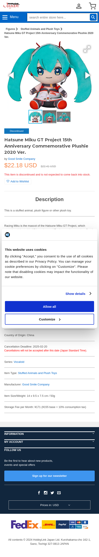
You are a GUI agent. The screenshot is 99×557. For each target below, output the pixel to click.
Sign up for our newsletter (49, 475)
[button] (87, 49)
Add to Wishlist (18, 181)
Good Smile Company (21, 158)
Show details (76, 293)
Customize (49, 319)
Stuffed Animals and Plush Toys (40, 29)
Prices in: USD (49, 505)
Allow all (49, 306)
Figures (10, 29)
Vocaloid (19, 361)
